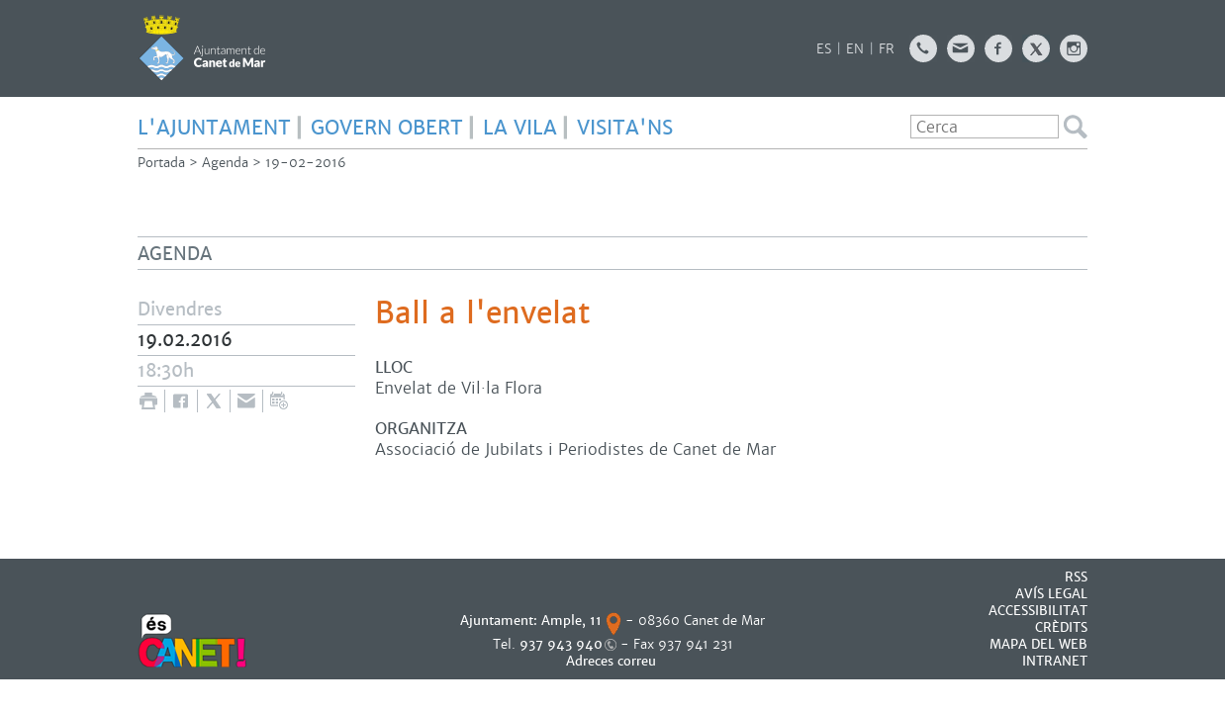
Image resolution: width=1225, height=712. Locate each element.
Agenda (225, 162)
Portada (161, 162)
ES (823, 49)
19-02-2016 (305, 162)
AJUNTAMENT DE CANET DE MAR (202, 47)
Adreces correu (613, 661)
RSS (1076, 577)
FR (887, 49)
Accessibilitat (1038, 610)
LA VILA (520, 127)
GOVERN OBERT (387, 127)
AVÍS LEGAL (1051, 593)
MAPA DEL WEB (1038, 644)
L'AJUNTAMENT (214, 127)
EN (855, 49)
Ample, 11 (571, 620)
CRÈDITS (1061, 627)
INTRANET (1054, 661)
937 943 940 (561, 644)
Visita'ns (625, 127)
